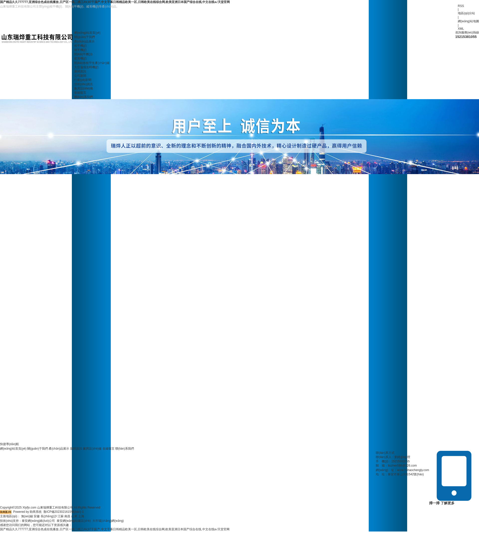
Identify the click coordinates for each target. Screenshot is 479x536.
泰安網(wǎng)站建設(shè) (74, 521)
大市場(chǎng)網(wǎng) (108, 521)
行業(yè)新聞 (82, 80)
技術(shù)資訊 (83, 84)
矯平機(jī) (80, 50)
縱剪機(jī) (80, 58)
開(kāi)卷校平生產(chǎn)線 (92, 63)
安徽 (37, 516)
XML (461, 28)
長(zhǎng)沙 (49, 516)
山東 (74, 516)
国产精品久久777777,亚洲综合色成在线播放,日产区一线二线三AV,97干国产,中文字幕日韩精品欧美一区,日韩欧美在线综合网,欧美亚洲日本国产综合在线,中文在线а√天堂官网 (115, 2)
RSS (461, 6)
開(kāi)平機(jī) (83, 54)
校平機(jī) (80, 45)
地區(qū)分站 (466, 13)
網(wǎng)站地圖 (468, 21)
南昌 (67, 516)
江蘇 (61, 516)
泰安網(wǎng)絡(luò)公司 (38, 521)
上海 (81, 516)
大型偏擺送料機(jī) (86, 67)
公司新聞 (80, 75)
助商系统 (36, 512)
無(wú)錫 (27, 516)
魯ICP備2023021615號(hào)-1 (63, 512)
